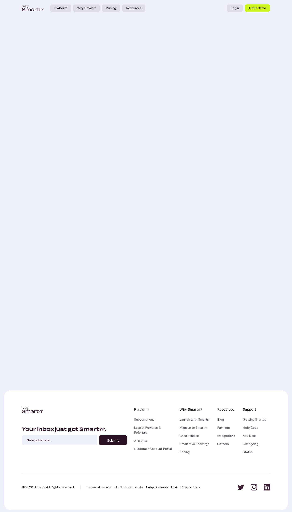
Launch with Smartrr (194, 419)
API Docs (250, 436)
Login (235, 8)
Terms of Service (99, 487)
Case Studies (189, 436)
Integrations (226, 436)
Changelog (250, 444)
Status (247, 452)
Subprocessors (157, 487)
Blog (220, 419)
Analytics (141, 441)
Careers (223, 444)
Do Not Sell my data (129, 487)
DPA (174, 487)
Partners (223, 428)
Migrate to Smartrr (193, 428)
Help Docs (250, 428)
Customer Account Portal (153, 449)
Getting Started (254, 419)
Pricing (111, 8)
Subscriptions (144, 419)
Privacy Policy (190, 487)
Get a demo (257, 8)
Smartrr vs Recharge (194, 444)
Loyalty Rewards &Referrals (147, 430)
